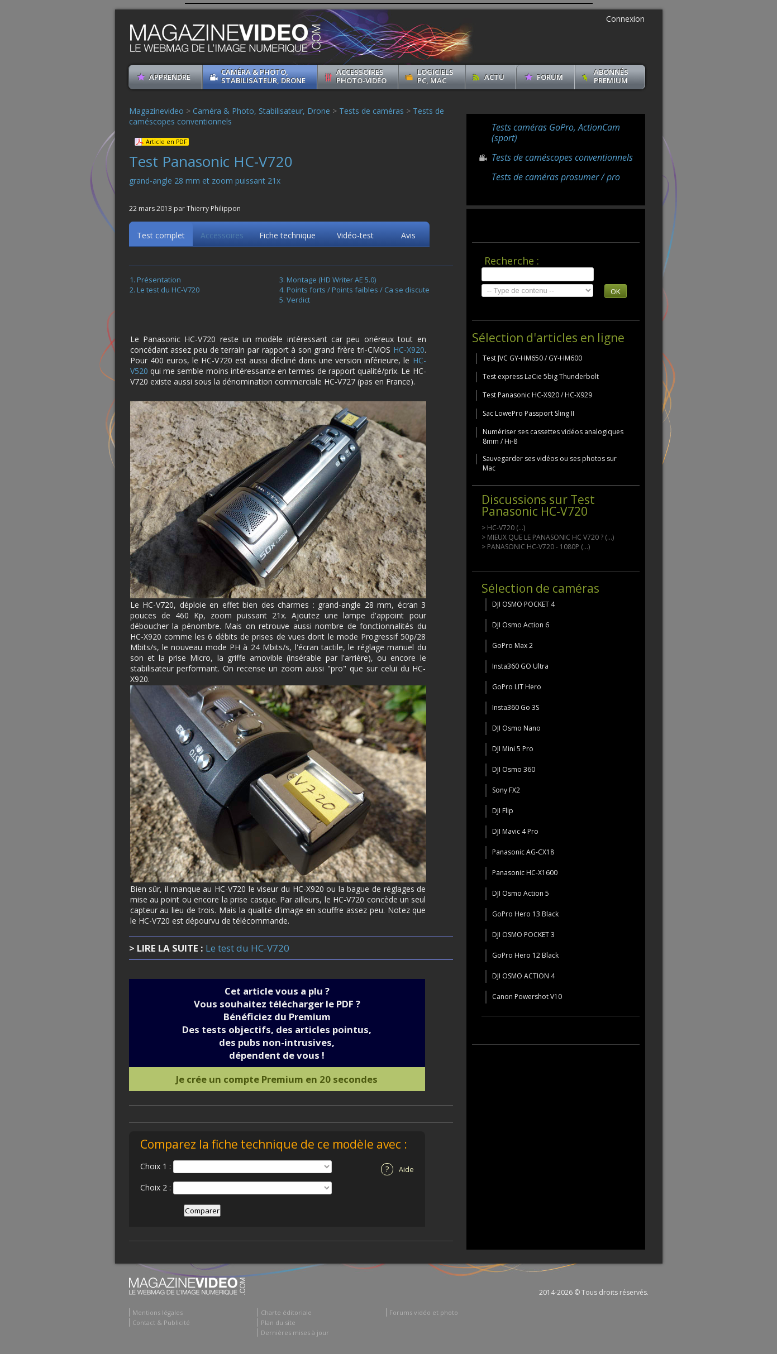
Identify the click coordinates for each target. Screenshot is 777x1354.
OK (616, 291)
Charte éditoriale (286, 1314)
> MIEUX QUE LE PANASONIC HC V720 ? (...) (548, 537)
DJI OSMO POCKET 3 (523, 934)
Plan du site (278, 1324)
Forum (550, 77)
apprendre (169, 77)
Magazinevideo (156, 110)
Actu (494, 77)
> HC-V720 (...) (503, 527)
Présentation (159, 281)
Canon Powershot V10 (527, 996)
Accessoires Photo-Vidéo (361, 76)
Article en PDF (166, 142)
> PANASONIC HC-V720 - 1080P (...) (536, 546)
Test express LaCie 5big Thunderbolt (541, 376)
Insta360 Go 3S (515, 707)
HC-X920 (409, 351)
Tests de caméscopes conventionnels (562, 157)
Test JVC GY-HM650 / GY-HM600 (532, 358)
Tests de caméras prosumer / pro (556, 177)
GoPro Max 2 (512, 645)
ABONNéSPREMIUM (611, 76)
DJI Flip (502, 810)
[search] (538, 274)
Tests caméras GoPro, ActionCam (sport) (556, 132)
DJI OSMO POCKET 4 (523, 604)
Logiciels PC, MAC (435, 76)
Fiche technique (287, 237)
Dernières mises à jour (295, 1334)
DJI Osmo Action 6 (520, 625)
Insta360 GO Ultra (520, 666)
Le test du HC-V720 (168, 291)
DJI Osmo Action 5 (520, 893)
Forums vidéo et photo (423, 1314)
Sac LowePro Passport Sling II (528, 413)
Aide (397, 1171)
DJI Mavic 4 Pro (515, 831)
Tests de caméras (371, 110)
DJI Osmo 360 (513, 769)
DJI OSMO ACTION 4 (523, 976)
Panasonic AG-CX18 (523, 852)
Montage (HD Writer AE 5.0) (331, 281)
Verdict (298, 301)
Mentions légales (157, 1314)
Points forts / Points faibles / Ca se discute (358, 291)
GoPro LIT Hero (516, 687)
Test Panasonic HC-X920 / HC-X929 (537, 395)
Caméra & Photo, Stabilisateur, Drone (263, 76)
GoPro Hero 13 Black (525, 914)
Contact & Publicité (161, 1324)
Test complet (161, 237)
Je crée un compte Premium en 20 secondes (277, 1080)
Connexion (625, 18)
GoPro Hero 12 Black (525, 955)
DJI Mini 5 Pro (512, 748)
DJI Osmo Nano (516, 728)
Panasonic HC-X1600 (524, 872)
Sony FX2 (506, 790)
